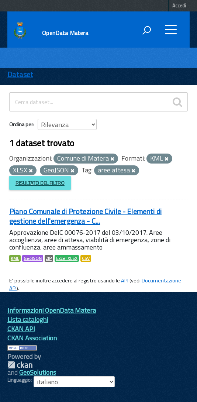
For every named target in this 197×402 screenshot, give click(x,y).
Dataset (20, 74)
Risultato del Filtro (40, 183)
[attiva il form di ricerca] (146, 30)
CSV (86, 258)
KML (15, 258)
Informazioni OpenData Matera (51, 310)
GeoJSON (33, 258)
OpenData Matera (65, 33)
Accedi (179, 5)
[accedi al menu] (171, 29)
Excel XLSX (66, 258)
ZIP (49, 258)
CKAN (19, 365)
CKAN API (21, 329)
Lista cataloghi (27, 319)
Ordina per (21, 124)
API (124, 280)
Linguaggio (19, 380)
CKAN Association (32, 338)
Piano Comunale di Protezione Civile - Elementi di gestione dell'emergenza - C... (85, 216)
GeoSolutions (37, 372)
